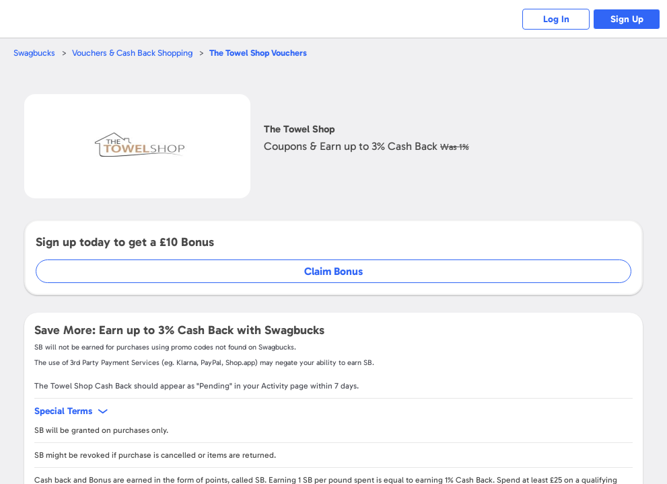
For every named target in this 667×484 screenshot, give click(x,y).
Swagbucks (34, 53)
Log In (556, 19)
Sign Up (626, 19)
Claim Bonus (333, 271)
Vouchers (258, 53)
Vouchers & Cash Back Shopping (132, 53)
